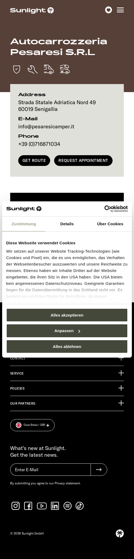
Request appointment (83, 160)
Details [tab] (67, 223)
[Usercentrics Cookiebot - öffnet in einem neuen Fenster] (104, 208)
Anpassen (67, 330)
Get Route (34, 160)
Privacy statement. (68, 483)
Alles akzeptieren (67, 315)
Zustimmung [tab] (24, 223)
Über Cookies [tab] (110, 223)
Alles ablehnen (67, 346)
